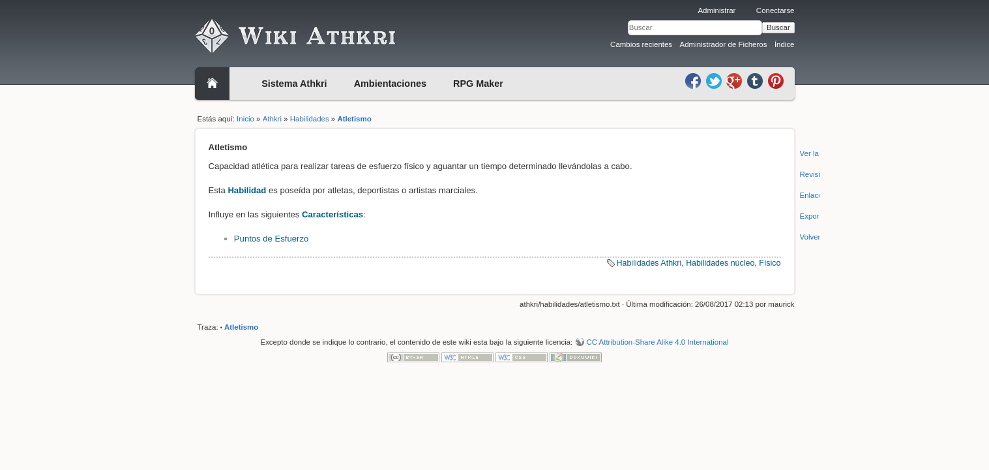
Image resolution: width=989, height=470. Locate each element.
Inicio (245, 119)
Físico (769, 263)
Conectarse (775, 10)
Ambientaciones (390, 83)
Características (332, 214)
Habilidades (309, 119)
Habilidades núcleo (720, 263)
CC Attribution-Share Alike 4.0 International (657, 342)
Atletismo (354, 119)
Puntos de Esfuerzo (271, 238)
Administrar (716, 10)
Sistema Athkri (294, 83)
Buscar (778, 27)
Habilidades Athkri (649, 263)
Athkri (272, 119)
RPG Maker (478, 83)
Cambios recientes (641, 44)
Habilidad (247, 190)
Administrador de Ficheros (723, 44)
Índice (785, 44)
